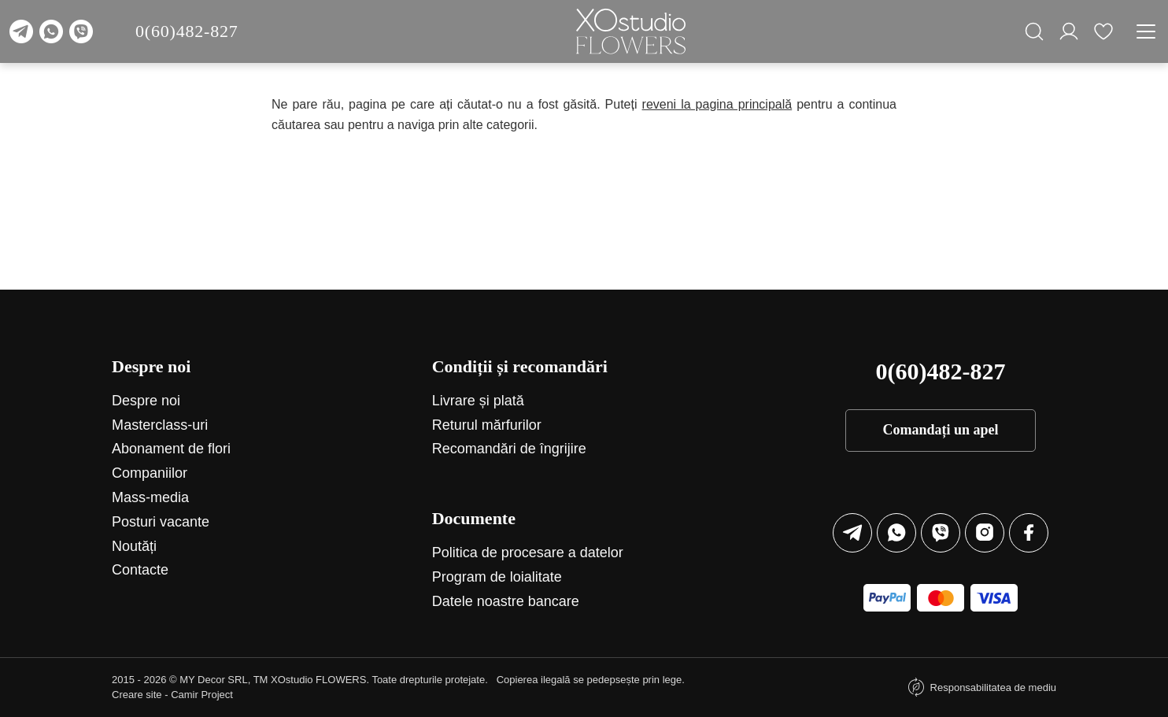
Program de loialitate (497, 577)
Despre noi (146, 400)
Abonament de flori (171, 448)
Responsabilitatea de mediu (993, 687)
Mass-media (150, 497)
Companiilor (149, 473)
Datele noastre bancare (505, 601)
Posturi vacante (160, 522)
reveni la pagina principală (717, 104)
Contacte (140, 570)
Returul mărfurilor (486, 425)
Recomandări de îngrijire (509, 448)
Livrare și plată (478, 400)
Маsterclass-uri (160, 425)
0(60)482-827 (186, 31)
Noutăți (134, 546)
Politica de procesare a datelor (527, 552)
